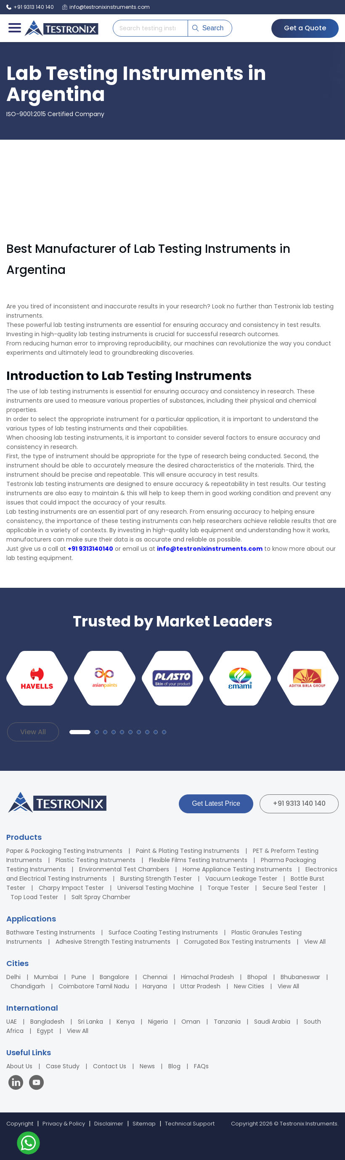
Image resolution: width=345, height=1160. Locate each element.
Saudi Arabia (272, 1021)
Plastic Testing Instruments (95, 860)
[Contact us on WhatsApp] (28, 1144)
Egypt (45, 1031)
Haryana (155, 986)
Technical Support (190, 1124)
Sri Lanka (90, 1021)
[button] (79, 732)
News (147, 1066)
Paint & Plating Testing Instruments (187, 851)
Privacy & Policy (63, 1124)
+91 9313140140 (90, 548)
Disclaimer (108, 1124)
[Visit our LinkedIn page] (17, 1083)
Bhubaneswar (300, 977)
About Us (19, 1066)
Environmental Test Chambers (124, 869)
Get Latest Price (216, 803)
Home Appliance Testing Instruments (237, 869)
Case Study (63, 1066)
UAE (11, 1021)
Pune (79, 977)
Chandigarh (28, 986)
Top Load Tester (34, 897)
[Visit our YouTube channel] (36, 1083)
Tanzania (227, 1021)
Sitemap (144, 1124)
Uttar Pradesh (200, 986)
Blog (174, 1066)
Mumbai (46, 977)
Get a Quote (305, 28)
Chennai (155, 977)
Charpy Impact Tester (71, 888)
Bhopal (257, 977)
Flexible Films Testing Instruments (198, 860)
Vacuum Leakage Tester (241, 878)
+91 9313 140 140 (299, 803)
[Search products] (150, 28)
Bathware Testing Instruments (50, 932)
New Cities (249, 986)
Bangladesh (47, 1021)
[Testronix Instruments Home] (61, 28)
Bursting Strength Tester (156, 878)
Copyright (19, 1124)
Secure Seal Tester (290, 888)
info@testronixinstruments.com (210, 548)
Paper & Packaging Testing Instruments (64, 851)
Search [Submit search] (208, 28)
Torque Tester (228, 888)
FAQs (201, 1066)
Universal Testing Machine (155, 888)
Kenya (126, 1021)
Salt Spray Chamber (101, 897)
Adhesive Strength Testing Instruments (113, 941)
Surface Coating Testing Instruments (163, 932)
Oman (190, 1021)
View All (33, 732)
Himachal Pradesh (207, 977)
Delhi (13, 977)
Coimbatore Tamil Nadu (93, 986)
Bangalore (114, 977)
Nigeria (158, 1021)
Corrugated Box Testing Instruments (237, 941)
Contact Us (109, 1066)
